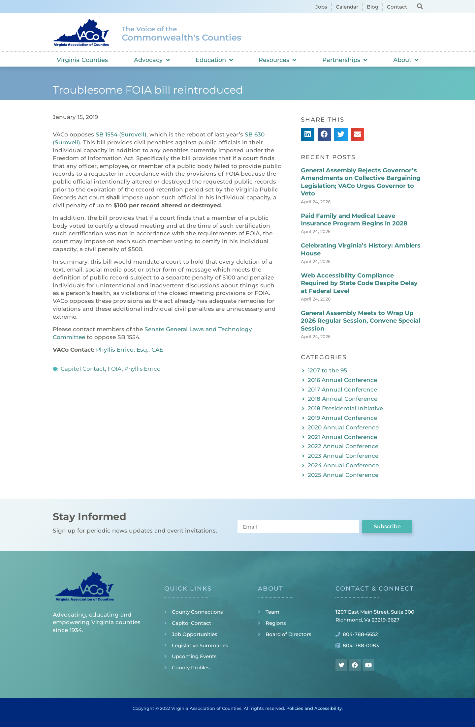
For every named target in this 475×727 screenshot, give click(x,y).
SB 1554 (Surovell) (121, 134)
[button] (419, 6)
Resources (277, 60)
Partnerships (344, 60)
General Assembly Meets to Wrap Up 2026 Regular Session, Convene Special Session (360, 320)
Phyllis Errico (142, 368)
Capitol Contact (83, 368)
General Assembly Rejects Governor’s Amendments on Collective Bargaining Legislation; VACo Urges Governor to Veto (361, 182)
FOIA (115, 368)
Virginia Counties (82, 60)
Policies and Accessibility (314, 708)
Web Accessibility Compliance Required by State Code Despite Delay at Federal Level (359, 283)
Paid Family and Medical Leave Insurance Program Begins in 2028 (354, 219)
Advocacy (152, 60)
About (405, 60)
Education (214, 60)
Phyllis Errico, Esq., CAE (129, 349)
